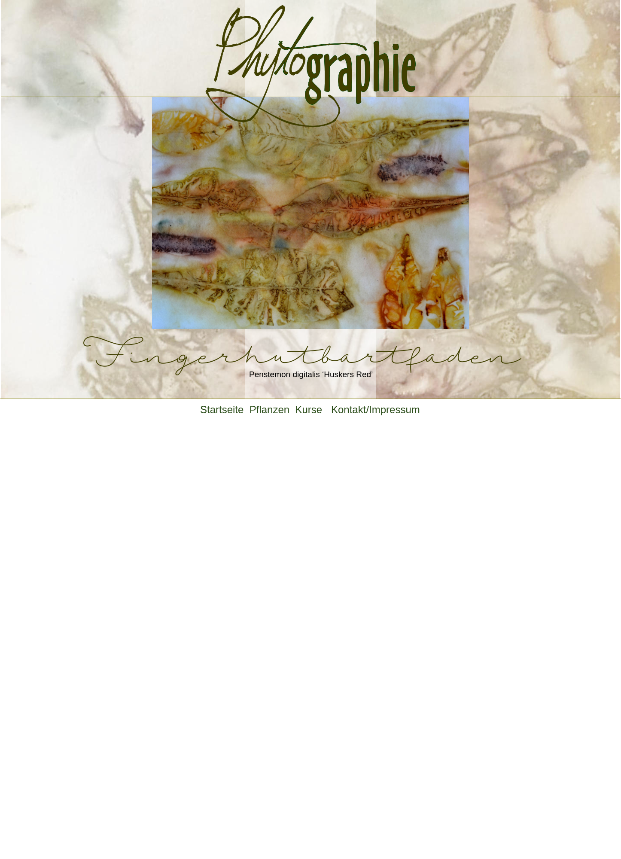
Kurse (314, 409)
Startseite (225, 409)
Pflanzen (272, 409)
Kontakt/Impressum (375, 409)
